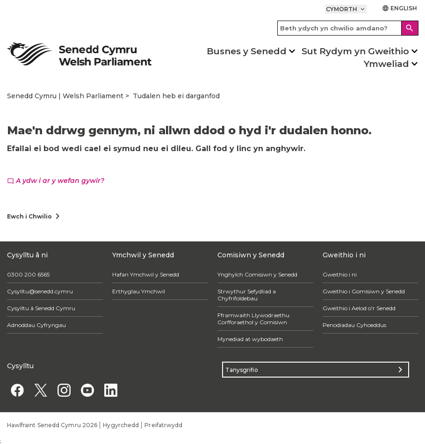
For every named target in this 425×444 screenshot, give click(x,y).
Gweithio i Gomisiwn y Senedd (364, 291)
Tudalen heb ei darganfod (176, 96)
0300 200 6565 (28, 274)
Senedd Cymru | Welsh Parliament (65, 96)
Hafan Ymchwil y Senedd (145, 274)
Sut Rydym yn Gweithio (355, 51)
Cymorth (346, 9)
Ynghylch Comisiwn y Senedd (257, 274)
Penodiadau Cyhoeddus (354, 324)
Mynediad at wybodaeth (250, 338)
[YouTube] (87, 389)
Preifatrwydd (163, 425)
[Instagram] (64, 389)
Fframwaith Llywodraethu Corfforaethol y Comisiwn (253, 319)
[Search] (410, 28)
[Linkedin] (111, 389)
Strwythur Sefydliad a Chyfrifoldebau (246, 295)
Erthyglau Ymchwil (138, 291)
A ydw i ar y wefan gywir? (55, 180)
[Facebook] (17, 389)
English (400, 8)
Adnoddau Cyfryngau (36, 324)
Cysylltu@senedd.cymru (40, 291)
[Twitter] (40, 389)
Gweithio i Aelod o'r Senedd (359, 308)
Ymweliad (386, 63)
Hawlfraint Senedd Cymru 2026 (52, 425)
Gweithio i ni (340, 274)
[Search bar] (348, 28)
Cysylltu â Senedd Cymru (41, 308)
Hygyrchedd (121, 425)
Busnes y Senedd (247, 51)
